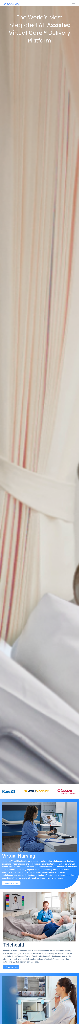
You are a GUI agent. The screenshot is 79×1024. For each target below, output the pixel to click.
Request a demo (12, 883)
